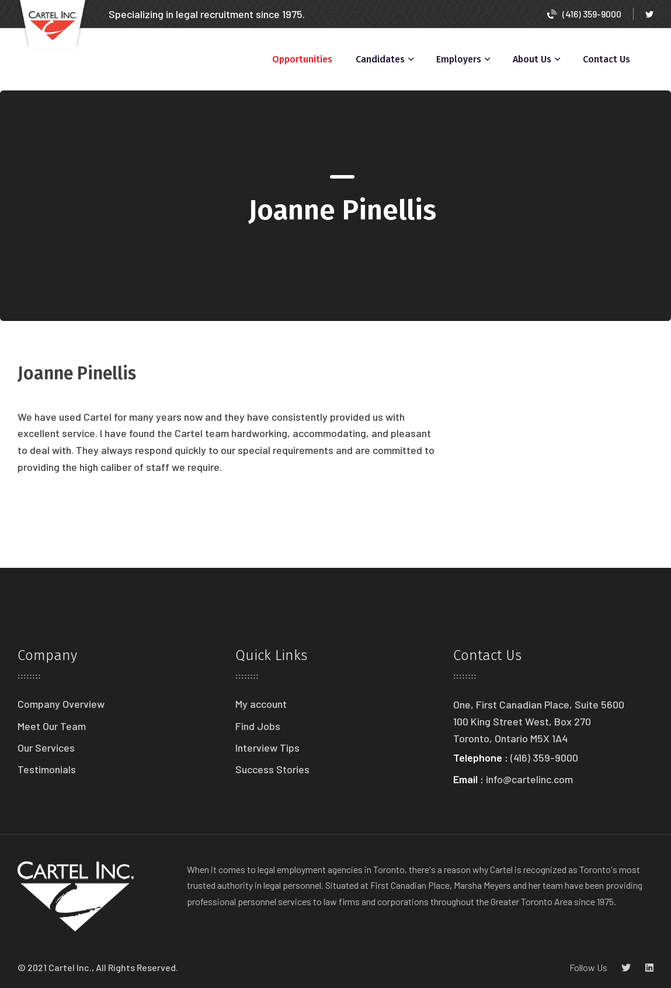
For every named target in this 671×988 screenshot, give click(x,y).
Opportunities (302, 59)
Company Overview (61, 703)
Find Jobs (257, 726)
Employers (458, 59)
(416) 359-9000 (584, 13)
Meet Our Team (52, 726)
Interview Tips (267, 747)
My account (261, 703)
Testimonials (47, 769)
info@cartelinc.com (529, 779)
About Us (532, 59)
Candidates (380, 59)
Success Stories (272, 769)
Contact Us (606, 59)
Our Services (46, 747)
